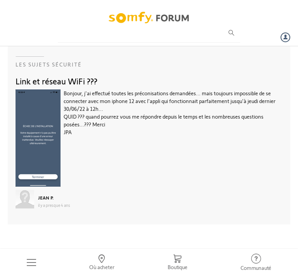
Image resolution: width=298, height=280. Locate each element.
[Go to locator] (102, 262)
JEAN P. (46, 197)
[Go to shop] (177, 262)
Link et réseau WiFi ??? (56, 81)
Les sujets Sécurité (49, 64)
